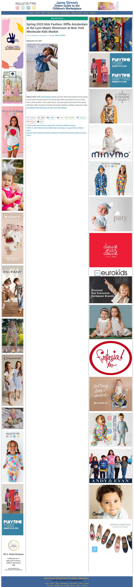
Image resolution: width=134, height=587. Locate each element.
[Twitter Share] (41, 117)
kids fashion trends (39, 125)
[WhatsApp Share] (70, 117)
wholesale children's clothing (65, 125)
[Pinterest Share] (31, 121)
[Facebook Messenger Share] (81, 117)
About (86, 13)
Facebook (50, 585)
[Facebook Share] (31, 117)
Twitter (78, 585)
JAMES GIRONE (59, 35)
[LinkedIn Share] (51, 117)
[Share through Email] (60, 117)
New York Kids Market (58, 108)
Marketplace (65, 13)
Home (31, 13)
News (43, 13)
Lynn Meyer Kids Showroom (37, 108)
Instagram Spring (69, 585)
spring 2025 (51, 125)
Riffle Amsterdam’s (44, 97)
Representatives (53, 13)
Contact (92, 13)
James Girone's (50, 578)
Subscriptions (77, 13)
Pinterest (84, 585)
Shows (37, 13)
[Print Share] (40, 121)
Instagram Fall (58, 585)
